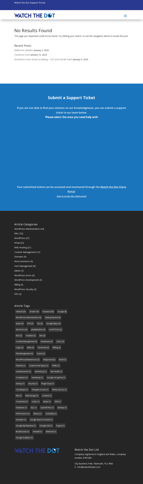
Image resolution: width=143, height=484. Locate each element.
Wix (17, 395)
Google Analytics (23, 437)
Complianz (20, 377)
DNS (56, 401)
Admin (17, 270)
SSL (38, 323)
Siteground (48, 359)
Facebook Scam (22, 54)
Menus (36, 413)
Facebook (42, 347)
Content (45, 395)
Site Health (55, 371)
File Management (23, 353)
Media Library (58, 389)
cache (34, 401)
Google (61, 311)
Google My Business (24, 425)
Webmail (49, 431)
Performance (21, 413)
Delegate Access (39, 389)
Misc (16, 233)
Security (31, 383)
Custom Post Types (37, 365)
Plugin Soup (46, 383)
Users (59, 341)
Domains (18, 256)
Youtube (29, 335)
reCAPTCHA (54, 329)
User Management (23, 266)
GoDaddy (50, 413)
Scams (39, 353)
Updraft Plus (46, 407)
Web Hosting (20, 247)
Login (18, 347)
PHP (29, 323)
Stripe (45, 401)
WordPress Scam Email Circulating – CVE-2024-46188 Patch (43, 59)
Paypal (59, 425)
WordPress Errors (22, 275)
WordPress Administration (27, 228)
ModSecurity (21, 431)
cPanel (32, 311)
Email (17, 242)
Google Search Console (40, 419)
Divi (41, 335)
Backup (61, 407)
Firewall (36, 431)
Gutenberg (39, 371)
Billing (17, 284)
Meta (29, 347)
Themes (19, 365)
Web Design (30, 395)
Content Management (25, 252)
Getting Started (51, 317)
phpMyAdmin (37, 329)
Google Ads (45, 425)
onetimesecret (22, 371)
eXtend (19, 311)
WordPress (19, 238)
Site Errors (20, 329)
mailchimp (36, 377)
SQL (32, 407)
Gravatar (20, 419)
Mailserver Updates (23, 50)
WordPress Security (23, 289)
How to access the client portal (71, 196)
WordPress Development (26, 279)
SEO (16, 293)
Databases (45, 341)
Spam (18, 323)
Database (20, 407)
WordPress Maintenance (26, 359)
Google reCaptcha (55, 377)
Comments (20, 401)
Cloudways (20, 389)
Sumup (19, 383)
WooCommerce (22, 261)
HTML (54, 365)
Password (47, 311)
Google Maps (52, 323)
